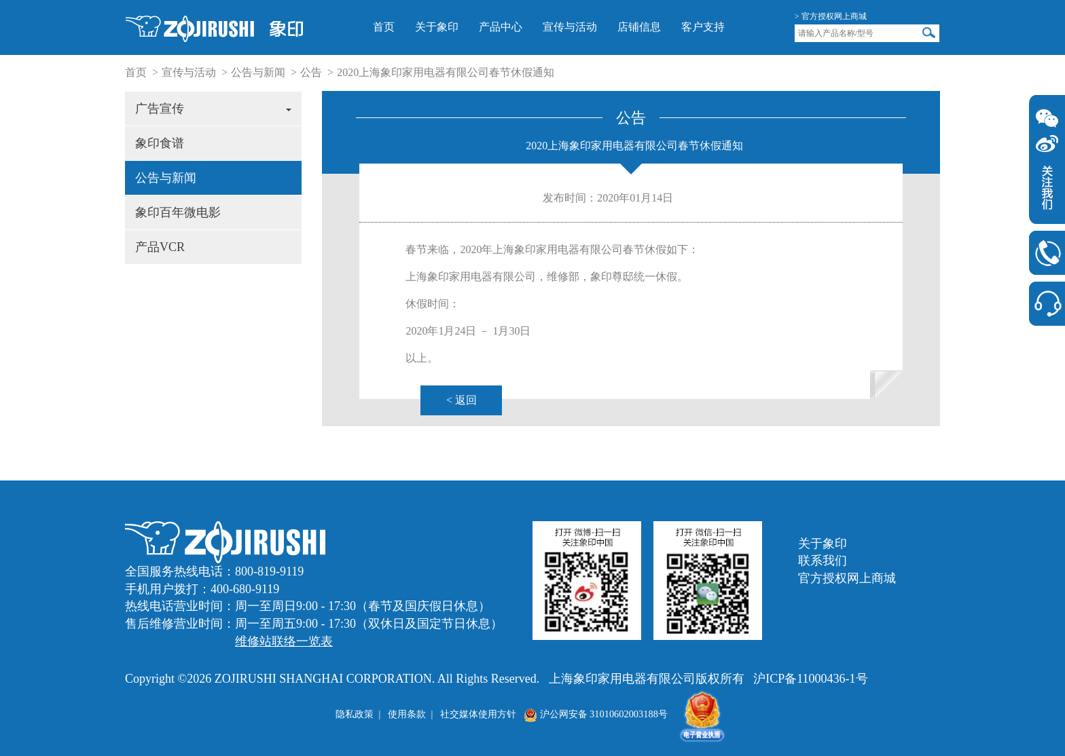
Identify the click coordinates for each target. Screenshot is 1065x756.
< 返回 (461, 400)
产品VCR (160, 247)
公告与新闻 (258, 72)
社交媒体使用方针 (478, 713)
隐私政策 (355, 713)
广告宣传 (213, 108)
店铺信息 (639, 27)
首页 (384, 27)
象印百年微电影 (178, 212)
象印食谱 (159, 143)
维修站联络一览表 (284, 641)
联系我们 (822, 560)
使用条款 (407, 713)
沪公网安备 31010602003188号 (596, 713)
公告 (311, 72)
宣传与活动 (570, 27)
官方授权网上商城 (847, 578)
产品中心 (500, 27)
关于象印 (436, 27)
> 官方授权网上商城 (831, 16)
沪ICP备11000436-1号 (810, 678)
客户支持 (703, 27)
